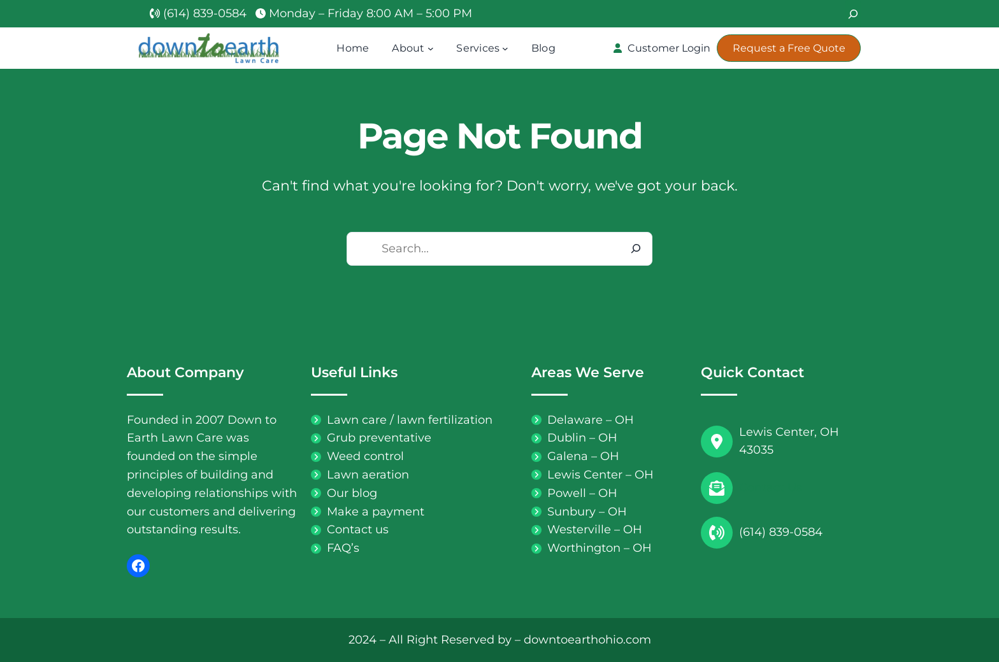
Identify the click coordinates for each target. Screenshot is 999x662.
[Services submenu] (505, 48)
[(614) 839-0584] (198, 13)
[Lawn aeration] (360, 475)
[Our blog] (344, 493)
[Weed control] (357, 456)
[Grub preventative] (371, 438)
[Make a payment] (367, 512)
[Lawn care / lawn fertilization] (401, 420)
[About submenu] (431, 48)
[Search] (853, 13)
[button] (661, 48)
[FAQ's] (335, 548)
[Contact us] (350, 530)
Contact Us (770, 487)
